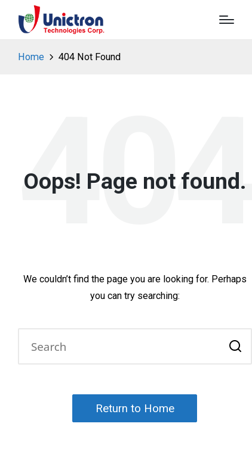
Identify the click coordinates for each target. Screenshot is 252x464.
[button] (235, 346)
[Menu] (226, 19)
